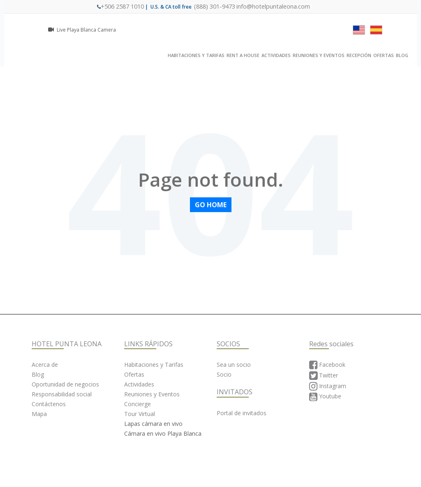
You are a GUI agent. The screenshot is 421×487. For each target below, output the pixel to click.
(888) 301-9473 (216, 6)
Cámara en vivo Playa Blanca (162, 433)
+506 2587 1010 (129, 6)
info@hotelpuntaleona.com (267, 6)
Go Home (211, 204)
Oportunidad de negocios (65, 384)
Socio (224, 374)
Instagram (327, 386)
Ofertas (134, 374)
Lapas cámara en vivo (153, 423)
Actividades (139, 384)
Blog (38, 374)
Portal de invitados (241, 412)
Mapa (39, 413)
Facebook (327, 365)
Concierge (137, 403)
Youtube (325, 397)
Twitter (323, 375)
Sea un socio (234, 364)
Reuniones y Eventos (152, 394)
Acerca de (45, 364)
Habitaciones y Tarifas (153, 364)
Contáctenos (49, 403)
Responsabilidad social (62, 394)
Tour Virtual (139, 413)
